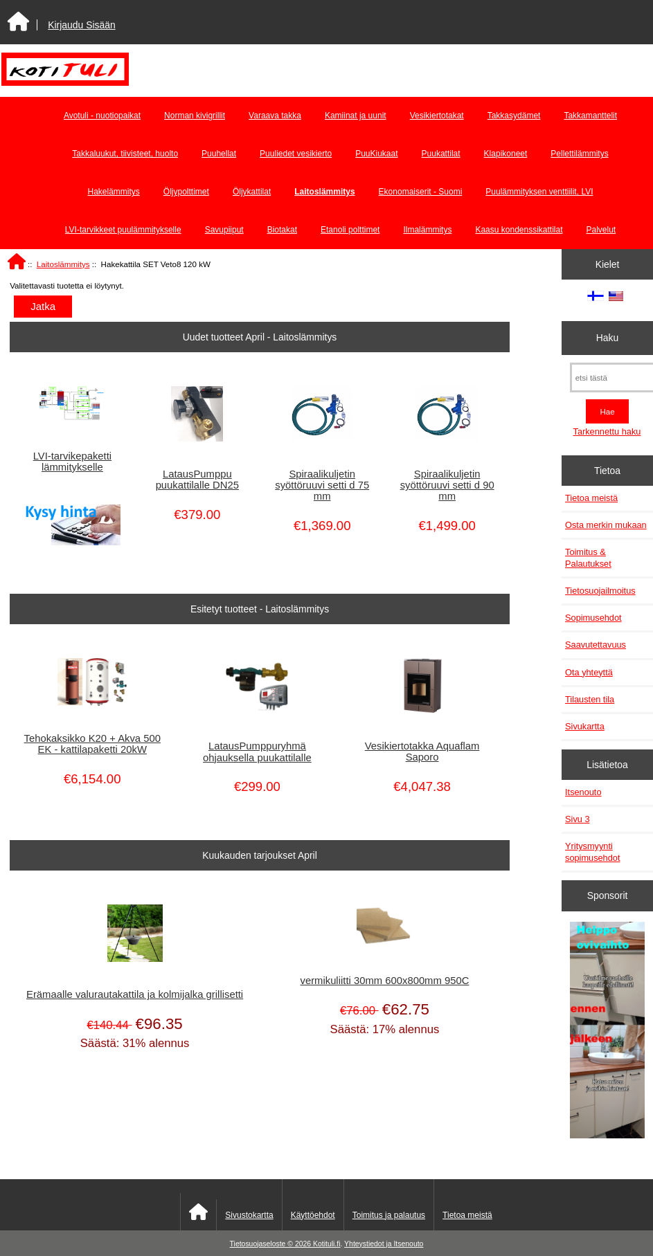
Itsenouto (583, 792)
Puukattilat (441, 153)
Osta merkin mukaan (606, 525)
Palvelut (601, 230)
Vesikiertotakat (437, 115)
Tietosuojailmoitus (600, 590)
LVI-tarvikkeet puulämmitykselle (123, 230)
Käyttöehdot (313, 1215)
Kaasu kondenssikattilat (518, 230)
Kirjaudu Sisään (81, 24)
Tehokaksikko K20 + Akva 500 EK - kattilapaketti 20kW (92, 744)
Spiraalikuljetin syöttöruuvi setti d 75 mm (322, 485)
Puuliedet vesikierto (296, 153)
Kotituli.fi (326, 1244)
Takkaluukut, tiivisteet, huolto (125, 153)
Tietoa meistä (591, 498)
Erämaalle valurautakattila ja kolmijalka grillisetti (134, 994)
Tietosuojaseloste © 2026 (271, 1244)
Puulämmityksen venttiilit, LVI (539, 192)
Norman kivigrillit (194, 115)
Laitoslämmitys (63, 264)
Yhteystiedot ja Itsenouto (383, 1244)
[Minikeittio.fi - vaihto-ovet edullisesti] (607, 1031)
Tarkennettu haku (607, 431)
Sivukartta (585, 726)
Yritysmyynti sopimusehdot (592, 851)
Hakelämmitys (113, 192)
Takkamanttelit (590, 115)
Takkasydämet (514, 115)
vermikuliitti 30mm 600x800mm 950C (384, 980)
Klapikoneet (506, 153)
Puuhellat (219, 153)
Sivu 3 (577, 819)
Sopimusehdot (593, 617)
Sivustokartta (249, 1215)
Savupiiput (224, 230)
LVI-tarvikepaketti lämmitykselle (72, 461)
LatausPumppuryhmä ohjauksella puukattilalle (257, 751)
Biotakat (282, 230)
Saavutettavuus (595, 644)
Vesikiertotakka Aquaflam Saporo (422, 751)
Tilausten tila (589, 699)
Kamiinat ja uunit (355, 115)
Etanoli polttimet (350, 230)
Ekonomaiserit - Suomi (421, 192)
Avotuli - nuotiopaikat (102, 115)
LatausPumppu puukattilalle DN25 (197, 479)
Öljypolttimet (186, 192)
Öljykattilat (252, 192)
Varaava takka (275, 115)
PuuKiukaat (376, 153)
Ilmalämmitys (427, 230)
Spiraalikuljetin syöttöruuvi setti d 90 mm (447, 485)
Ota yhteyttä (589, 672)
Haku (607, 337)
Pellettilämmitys (579, 153)
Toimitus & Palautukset (588, 557)
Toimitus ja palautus (388, 1215)
